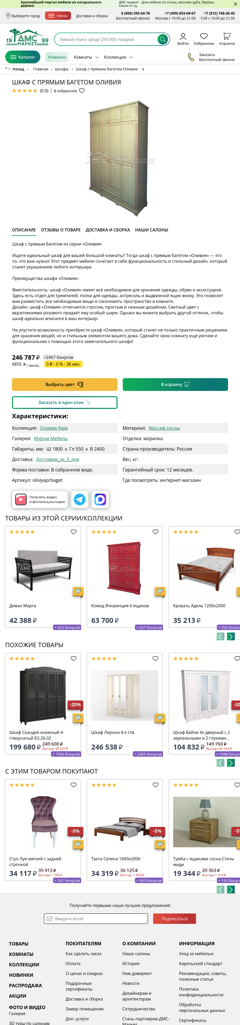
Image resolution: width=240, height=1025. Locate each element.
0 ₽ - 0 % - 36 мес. (63, 364)
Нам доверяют (137, 973)
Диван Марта (22, 606)
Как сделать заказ (84, 953)
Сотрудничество (138, 1009)
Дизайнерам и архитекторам (136, 996)
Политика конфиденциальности (201, 992)
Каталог (22, 57)
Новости (130, 983)
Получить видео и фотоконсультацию (40, 499)
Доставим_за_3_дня (57, 459)
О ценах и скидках (84, 973)
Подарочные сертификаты (79, 986)
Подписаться (174, 919)
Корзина (227, 39)
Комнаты (83, 57)
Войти (183, 39)
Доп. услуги (77, 1019)
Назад (18, 68)
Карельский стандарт (200, 963)
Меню (57, 15)
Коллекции (115, 57)
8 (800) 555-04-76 (135, 13)
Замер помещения (85, 1009)
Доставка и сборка (92, 15)
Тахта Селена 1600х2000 (115, 859)
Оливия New (54, 428)
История (130, 963)
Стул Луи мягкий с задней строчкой (35, 861)
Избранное (204, 39)
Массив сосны (164, 428)
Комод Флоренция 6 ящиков (120, 606)
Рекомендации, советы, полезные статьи (203, 976)
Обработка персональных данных (202, 1007)
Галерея (17, 1013)
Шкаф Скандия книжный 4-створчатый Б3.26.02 (36, 735)
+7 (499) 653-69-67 (180, 13)
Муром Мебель (51, 438)
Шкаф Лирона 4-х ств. (113, 732)
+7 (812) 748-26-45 (219, 13)
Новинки (57, 57)
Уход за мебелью (196, 953)
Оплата (73, 963)
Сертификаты (192, 1020)
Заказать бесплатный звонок (211, 57)
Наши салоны (136, 953)
